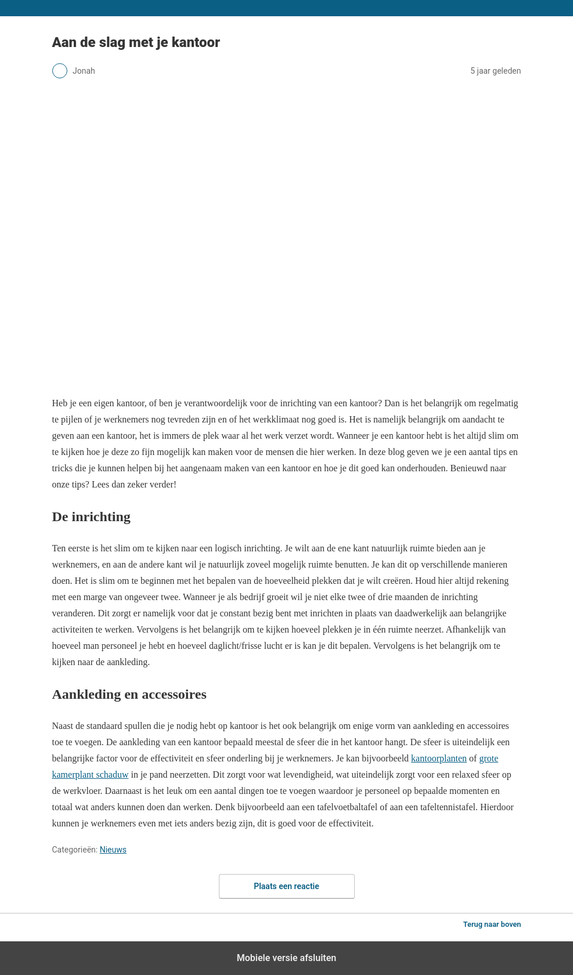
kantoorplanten (439, 758)
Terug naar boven (492, 924)
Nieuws (113, 849)
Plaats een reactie (286, 886)
